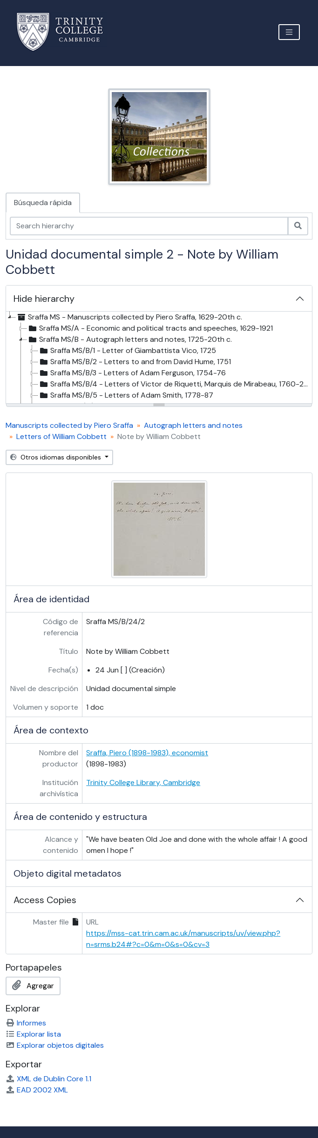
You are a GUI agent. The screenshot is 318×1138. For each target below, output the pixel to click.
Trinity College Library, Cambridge (143, 782)
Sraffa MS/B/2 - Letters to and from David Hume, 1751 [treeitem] (134, 361)
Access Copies (45, 900)
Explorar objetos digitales (55, 1045)
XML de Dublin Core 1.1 (48, 1079)
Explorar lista (33, 1034)
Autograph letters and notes (193, 425)
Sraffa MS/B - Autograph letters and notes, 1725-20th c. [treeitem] (129, 339)
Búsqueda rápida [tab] (43, 202)
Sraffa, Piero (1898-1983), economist (147, 753)
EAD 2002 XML (37, 1090)
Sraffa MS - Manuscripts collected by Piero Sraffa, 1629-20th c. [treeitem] (129, 317)
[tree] (159, 358)
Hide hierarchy (44, 299)
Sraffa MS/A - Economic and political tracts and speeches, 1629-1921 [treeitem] (150, 328)
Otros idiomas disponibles (56, 457)
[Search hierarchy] (149, 226)
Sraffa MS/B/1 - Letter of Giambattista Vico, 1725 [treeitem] (127, 350)
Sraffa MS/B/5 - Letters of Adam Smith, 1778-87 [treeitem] (125, 395)
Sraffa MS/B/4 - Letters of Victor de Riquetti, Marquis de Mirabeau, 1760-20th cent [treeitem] (174, 384)
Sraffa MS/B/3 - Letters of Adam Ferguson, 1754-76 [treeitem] (132, 373)
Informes (26, 1023)
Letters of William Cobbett (61, 436)
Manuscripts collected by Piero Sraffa (69, 425)
